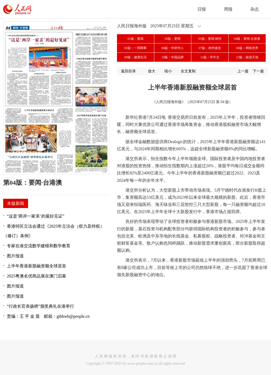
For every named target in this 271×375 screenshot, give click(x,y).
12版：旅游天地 (247, 57)
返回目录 (128, 71)
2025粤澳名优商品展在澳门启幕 (36, 276)
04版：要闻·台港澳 (247, 39)
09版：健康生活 (135, 57)
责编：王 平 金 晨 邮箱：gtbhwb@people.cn (48, 316)
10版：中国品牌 (172, 57)
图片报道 (15, 256)
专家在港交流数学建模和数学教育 (38, 246)
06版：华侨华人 (172, 48)
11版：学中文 (209, 57)
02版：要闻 (172, 39)
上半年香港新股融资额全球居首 (36, 266)
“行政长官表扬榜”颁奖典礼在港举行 (40, 306)
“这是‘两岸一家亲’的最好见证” (35, 216)
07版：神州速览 (210, 48)
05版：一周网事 (135, 48)
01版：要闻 (135, 39)
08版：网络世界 (247, 48)
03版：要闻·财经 (210, 39)
